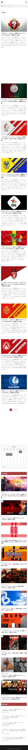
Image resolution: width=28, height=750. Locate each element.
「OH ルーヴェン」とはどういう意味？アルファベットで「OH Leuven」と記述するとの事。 (13, 212)
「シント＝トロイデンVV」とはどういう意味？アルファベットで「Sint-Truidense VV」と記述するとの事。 (14, 176)
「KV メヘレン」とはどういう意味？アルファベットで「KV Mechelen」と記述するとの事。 (13, 320)
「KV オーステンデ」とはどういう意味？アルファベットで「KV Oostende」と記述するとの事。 (13, 247)
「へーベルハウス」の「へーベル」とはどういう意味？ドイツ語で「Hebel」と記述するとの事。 (14, 631)
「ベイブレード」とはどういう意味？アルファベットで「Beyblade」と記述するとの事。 (13, 676)
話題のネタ (24, 477)
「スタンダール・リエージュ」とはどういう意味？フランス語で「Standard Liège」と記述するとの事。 (13, 138)
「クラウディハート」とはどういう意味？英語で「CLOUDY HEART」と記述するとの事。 (14, 609)
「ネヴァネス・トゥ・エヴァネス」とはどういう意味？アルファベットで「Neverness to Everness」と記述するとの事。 (14, 496)
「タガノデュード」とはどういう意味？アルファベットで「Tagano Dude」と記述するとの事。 (13, 710)
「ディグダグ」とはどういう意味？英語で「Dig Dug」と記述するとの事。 (14, 564)
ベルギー (9, 6)
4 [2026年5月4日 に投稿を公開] (7, 454)
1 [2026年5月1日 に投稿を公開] (20, 451)
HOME (3, 6)
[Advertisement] (13, 66)
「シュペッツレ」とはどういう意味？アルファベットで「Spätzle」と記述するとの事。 (13, 723)
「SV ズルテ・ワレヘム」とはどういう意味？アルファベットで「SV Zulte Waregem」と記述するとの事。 (14, 101)
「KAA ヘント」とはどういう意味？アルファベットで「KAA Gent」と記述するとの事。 (14, 391)
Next (16, 409)
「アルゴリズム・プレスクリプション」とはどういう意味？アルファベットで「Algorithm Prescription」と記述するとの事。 (14, 730)
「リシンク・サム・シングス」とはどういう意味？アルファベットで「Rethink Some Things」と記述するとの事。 (14, 738)
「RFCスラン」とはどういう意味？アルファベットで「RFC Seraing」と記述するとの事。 (13, 34)
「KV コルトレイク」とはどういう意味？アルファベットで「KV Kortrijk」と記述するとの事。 (13, 356)
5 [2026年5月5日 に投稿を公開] (10, 454)
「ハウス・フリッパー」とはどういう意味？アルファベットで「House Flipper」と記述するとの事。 (14, 716)
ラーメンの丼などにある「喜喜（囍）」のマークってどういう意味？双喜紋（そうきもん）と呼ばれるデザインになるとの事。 (14, 542)
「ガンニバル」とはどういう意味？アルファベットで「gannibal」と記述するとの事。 (12, 518)
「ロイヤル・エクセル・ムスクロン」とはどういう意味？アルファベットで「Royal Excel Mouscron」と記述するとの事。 (14, 284)
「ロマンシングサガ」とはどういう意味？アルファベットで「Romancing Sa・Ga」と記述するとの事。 (14, 698)
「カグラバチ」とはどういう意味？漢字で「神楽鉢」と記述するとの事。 (14, 653)
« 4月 (4, 466)
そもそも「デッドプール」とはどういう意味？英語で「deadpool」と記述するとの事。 (12, 587)
